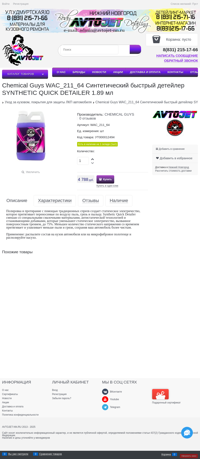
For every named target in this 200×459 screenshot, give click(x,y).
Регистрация (20, 3)
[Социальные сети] (187, 432)
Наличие (119, 200)
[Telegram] (105, 407)
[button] (93, 159)
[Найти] (135, 49)
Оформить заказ (188, 456)
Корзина (166, 454)
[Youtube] (105, 399)
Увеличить (33, 172)
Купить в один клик (107, 185)
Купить (107, 179)
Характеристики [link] (55, 200)
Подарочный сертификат (166, 396)
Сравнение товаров (50, 454)
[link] (178, 167)
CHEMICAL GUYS (119, 114)
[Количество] (83, 161)
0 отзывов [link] (87, 118)
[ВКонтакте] (105, 392)
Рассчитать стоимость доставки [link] (173, 170)
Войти (5, 3)
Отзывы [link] (90, 200)
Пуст (195, 3)
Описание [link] (16, 200)
